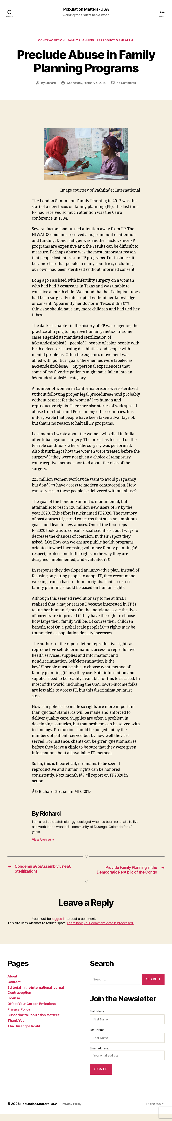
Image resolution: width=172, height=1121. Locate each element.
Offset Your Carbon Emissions (31, 1011)
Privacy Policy (18, 1016)
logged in (59, 925)
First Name (97, 1018)
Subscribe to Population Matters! (33, 1022)
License (13, 1005)
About (12, 983)
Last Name (97, 1036)
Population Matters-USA (86, 9)
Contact (14, 989)
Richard (49, 84)
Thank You (15, 1027)
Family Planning (81, 41)
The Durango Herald (23, 1033)
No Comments (127, 84)
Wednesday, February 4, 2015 (85, 84)
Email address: (127, 1060)
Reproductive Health (117, 41)
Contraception (50, 41)
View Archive (43, 840)
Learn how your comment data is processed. (100, 930)
